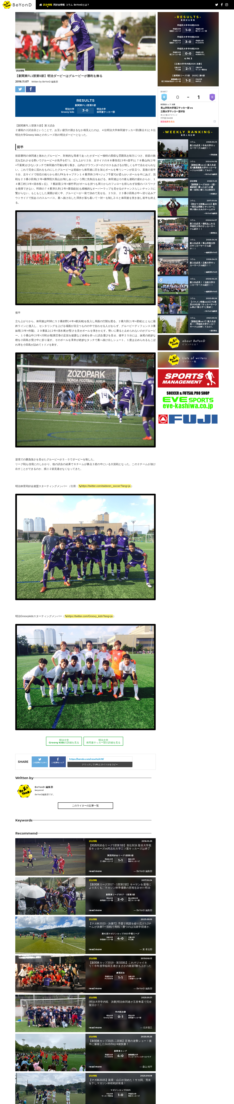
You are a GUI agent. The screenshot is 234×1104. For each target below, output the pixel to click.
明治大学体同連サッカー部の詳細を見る (103, 741)
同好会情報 (59, 5)
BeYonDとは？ (81, 5)
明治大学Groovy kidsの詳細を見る (64, 741)
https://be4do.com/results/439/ (86, 759)
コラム (69, 5)
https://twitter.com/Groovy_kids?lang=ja (90, 616)
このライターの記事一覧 (85, 805)
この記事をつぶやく (40, 760)
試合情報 (47, 5)
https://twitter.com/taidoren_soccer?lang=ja (105, 486)
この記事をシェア (58, 760)
